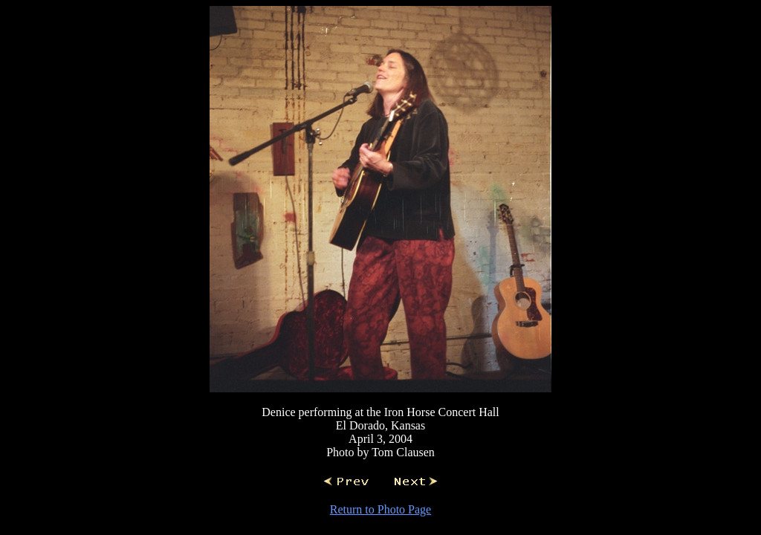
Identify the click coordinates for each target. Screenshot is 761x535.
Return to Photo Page (380, 509)
